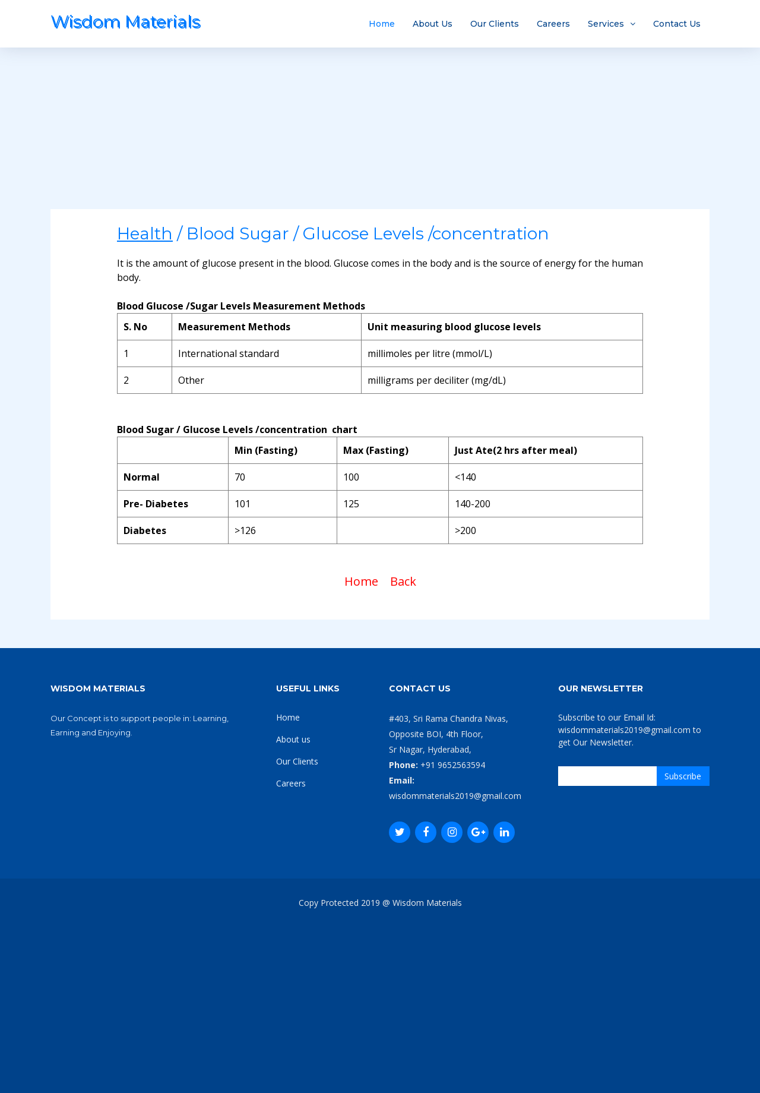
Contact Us (677, 23)
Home (382, 23)
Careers (553, 23)
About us (293, 739)
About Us (432, 23)
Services (606, 23)
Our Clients (494, 23)
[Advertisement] (380, 126)
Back (403, 581)
